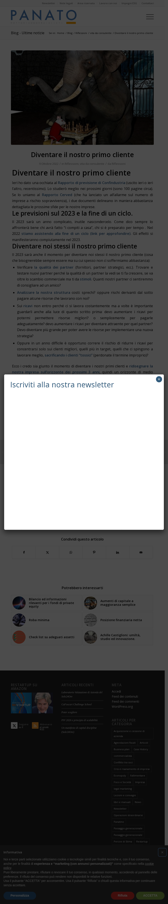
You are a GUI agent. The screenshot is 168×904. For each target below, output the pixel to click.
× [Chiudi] (159, 379)
